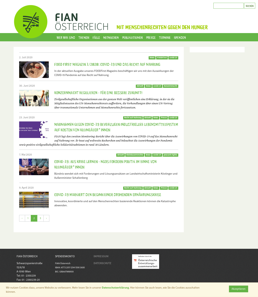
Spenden (180, 37)
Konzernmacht (170, 86)
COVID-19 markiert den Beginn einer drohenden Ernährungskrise (107, 194)
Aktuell (140, 86)
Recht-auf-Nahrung (133, 117)
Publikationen (132, 37)
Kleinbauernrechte (134, 155)
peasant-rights (170, 155)
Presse (151, 37)
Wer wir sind (66, 37)
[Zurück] (22, 218)
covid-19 (173, 57)
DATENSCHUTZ (102, 263)
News (152, 57)
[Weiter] (46, 218)
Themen (83, 37)
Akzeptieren (239, 289)
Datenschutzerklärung (115, 287)
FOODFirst (162, 57)
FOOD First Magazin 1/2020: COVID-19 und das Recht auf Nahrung (107, 64)
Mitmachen (111, 37)
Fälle (96, 37)
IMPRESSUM (101, 256)
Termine (165, 37)
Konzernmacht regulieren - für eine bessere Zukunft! (98, 92)
